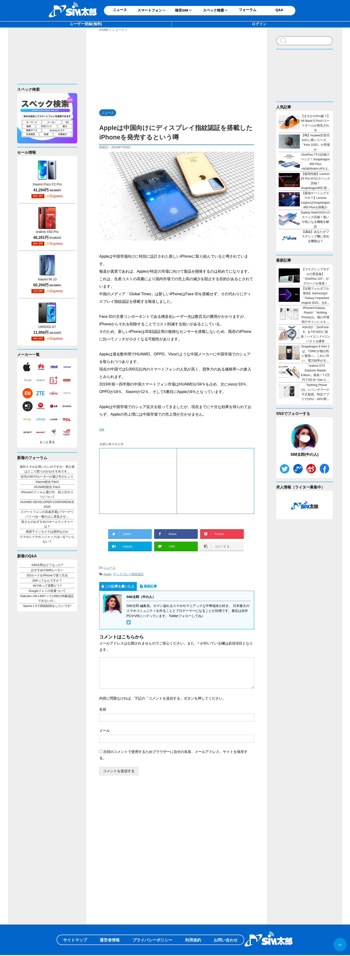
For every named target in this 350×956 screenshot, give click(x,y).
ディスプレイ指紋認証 (128, 574)
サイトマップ (75, 940)
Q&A (279, 10)
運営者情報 (110, 940)
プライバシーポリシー (152, 940)
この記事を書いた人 (118, 586)
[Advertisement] (45, 59)
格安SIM (181, 10)
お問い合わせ (226, 940)
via (101, 429)
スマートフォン (149, 10)
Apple (107, 574)
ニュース (109, 568)
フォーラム (247, 10)
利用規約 (193, 940)
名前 (102, 709)
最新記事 (148, 586)
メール (104, 730)
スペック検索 (213, 10)
